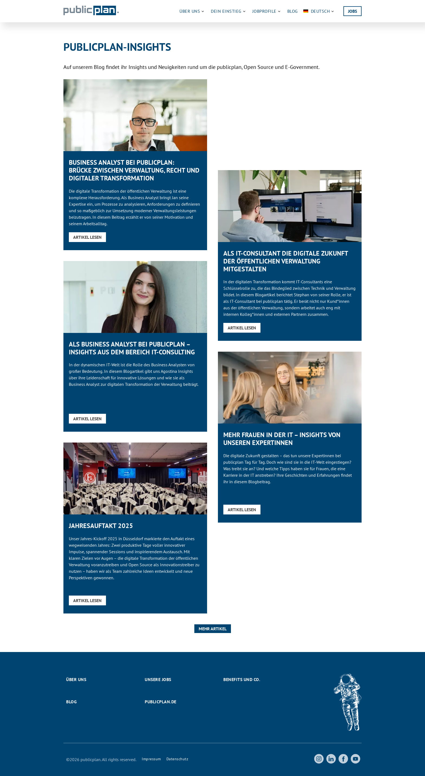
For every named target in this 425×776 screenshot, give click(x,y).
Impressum (151, 758)
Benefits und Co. (241, 679)
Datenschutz (177, 758)
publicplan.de (160, 701)
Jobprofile (267, 11)
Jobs (352, 11)
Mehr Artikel (213, 628)
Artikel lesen (87, 237)
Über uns (192, 11)
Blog (292, 11)
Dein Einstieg (229, 11)
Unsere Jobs (158, 679)
